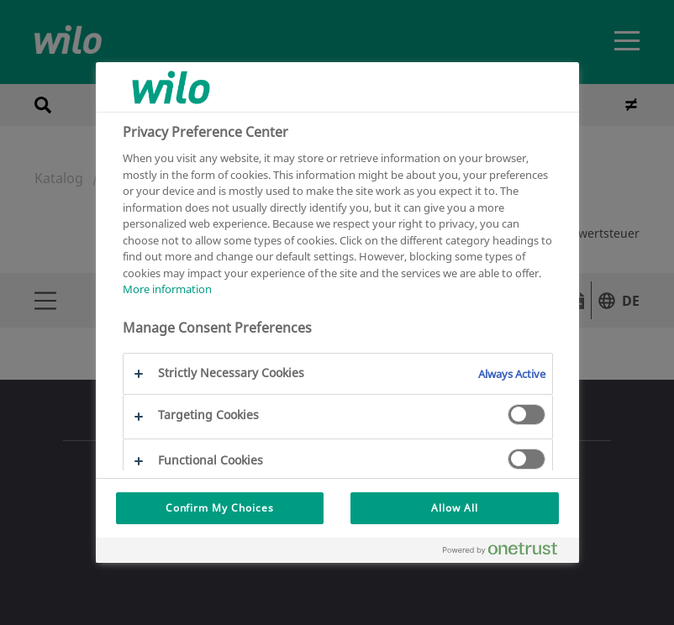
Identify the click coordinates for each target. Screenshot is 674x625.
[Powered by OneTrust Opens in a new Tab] (507, 552)
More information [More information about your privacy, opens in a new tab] (167, 289)
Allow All (454, 508)
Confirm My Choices (220, 508)
